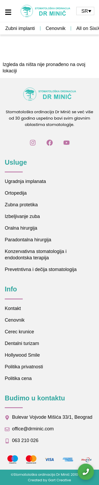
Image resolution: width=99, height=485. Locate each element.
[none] (85, 11)
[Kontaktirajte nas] (86, 472)
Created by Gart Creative (49, 480)
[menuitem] (85, 11)
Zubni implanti (20, 28)
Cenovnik (55, 28)
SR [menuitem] (84, 11)
